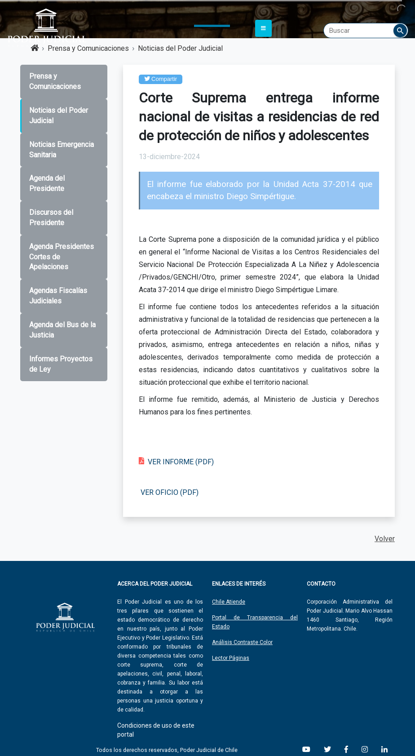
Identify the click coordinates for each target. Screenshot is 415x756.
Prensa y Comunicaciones (55, 81)
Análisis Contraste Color (242, 642)
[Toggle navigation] (263, 28)
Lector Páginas (230, 658)
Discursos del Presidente (51, 217)
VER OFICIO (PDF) (170, 492)
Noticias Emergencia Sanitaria (61, 149)
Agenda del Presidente (47, 183)
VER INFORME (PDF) (181, 462)
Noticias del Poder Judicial (58, 115)
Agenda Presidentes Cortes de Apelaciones (61, 256)
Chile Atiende (228, 602)
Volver (385, 538)
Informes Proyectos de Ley (61, 364)
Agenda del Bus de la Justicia (62, 329)
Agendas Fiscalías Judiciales (58, 295)
